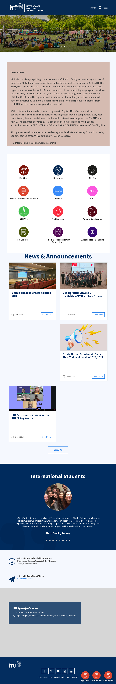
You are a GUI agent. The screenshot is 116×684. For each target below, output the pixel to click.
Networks (58, 178)
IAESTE (92, 198)
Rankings (23, 178)
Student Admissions (92, 219)
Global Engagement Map (92, 239)
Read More (46, 315)
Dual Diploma (58, 219)
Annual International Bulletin (24, 198)
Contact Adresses (25, 578)
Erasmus (58, 198)
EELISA (92, 178)
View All (58, 449)
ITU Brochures (23, 239)
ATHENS (24, 219)
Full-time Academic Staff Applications (58, 241)
